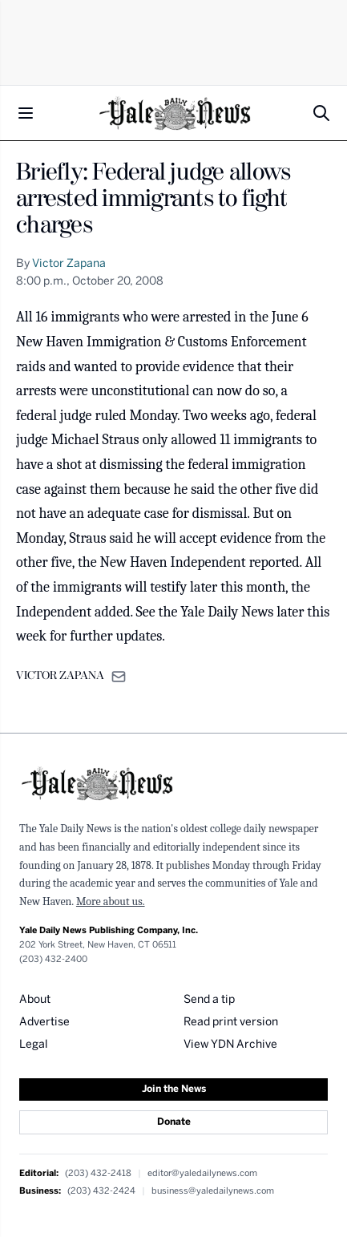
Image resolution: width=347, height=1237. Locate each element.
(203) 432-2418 (98, 1173)
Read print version (231, 1022)
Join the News (174, 1089)
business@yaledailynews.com (212, 1190)
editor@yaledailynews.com (202, 1173)
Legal (33, 1044)
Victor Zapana (69, 263)
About (34, 999)
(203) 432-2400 (53, 959)
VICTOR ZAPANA (60, 676)
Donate (174, 1122)
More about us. (110, 901)
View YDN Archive (230, 1044)
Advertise (44, 1022)
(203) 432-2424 (101, 1190)
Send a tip (209, 999)
